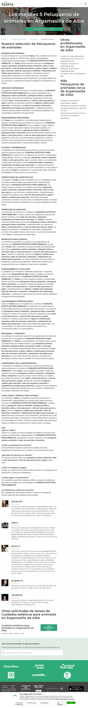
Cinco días (11, 667)
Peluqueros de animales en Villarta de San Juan (73, 109)
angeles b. (17, 580)
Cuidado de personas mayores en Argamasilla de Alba (72, 60)
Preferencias (32, 703)
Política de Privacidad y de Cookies (65, 699)
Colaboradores (25, 691)
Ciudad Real (33, 39)
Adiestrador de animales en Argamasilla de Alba (69, 70)
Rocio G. (16, 546)
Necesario (20, 703)
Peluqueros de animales (18, 39)
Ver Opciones (60, 703)
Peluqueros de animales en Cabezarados (69, 117)
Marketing (20, 704)
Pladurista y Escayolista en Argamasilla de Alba (69, 65)
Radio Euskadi (67, 667)
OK (71, 702)
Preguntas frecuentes (5, 690)
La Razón (39, 675)
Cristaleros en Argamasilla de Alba (72, 56)
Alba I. (15, 523)
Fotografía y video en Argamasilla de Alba (73, 75)
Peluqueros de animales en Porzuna (73, 113)
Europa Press (39, 667)
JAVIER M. (17, 595)
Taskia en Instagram (61, 689)
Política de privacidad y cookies (12, 688)
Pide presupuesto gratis (44, 29)
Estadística (45, 703)
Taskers (4, 39)
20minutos (11, 675)
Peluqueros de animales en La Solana (73, 106)
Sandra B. (16, 501)
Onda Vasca (67, 675)
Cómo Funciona (4, 686)
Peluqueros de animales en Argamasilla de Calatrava (69, 102)
